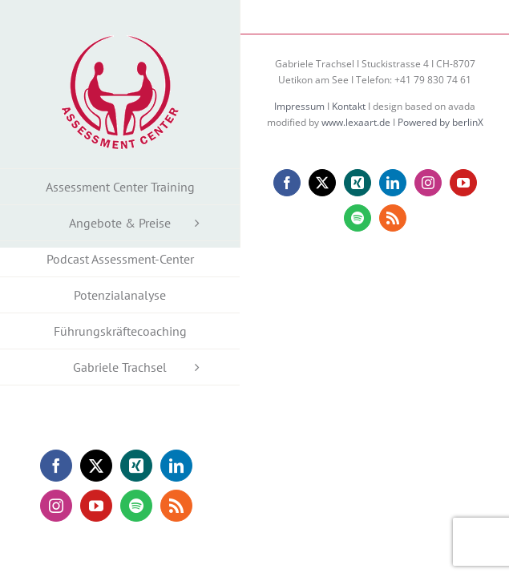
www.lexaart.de (355, 162)
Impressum (299, 146)
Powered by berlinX (440, 162)
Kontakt (349, 146)
